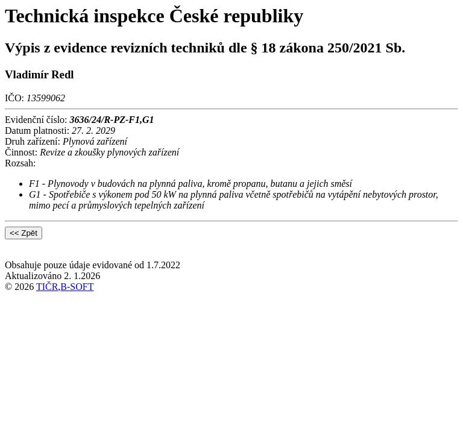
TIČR (47, 286)
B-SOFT (76, 286)
